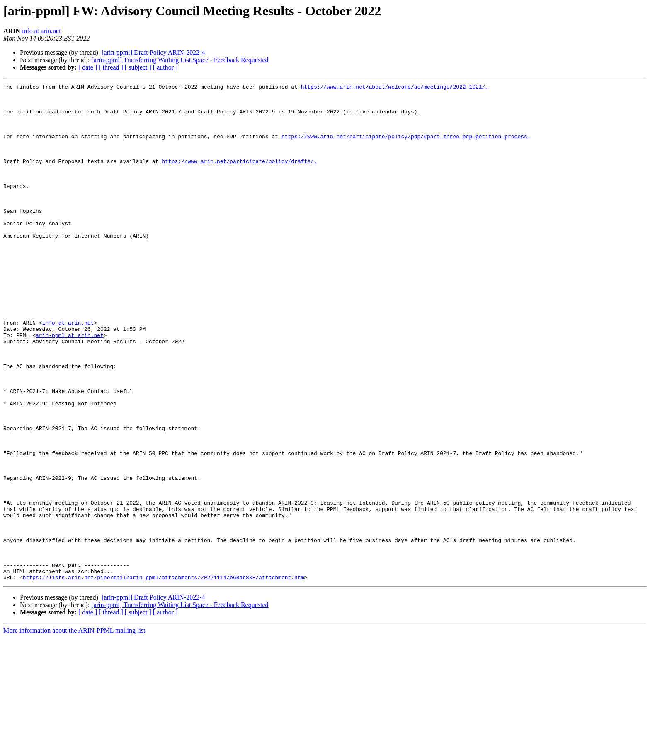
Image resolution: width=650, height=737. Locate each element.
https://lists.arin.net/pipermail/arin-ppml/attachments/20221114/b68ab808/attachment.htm (163, 676)
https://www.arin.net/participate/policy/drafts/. (239, 177)
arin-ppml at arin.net (70, 386)
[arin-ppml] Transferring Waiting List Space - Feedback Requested (179, 59)
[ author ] (165, 67)
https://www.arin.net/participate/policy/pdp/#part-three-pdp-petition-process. (406, 147)
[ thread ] (111, 67)
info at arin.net (41, 30)
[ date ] (87, 67)
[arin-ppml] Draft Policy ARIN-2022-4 (153, 52)
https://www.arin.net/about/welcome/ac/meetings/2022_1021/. (394, 88)
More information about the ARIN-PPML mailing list (74, 729)
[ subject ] (138, 67)
